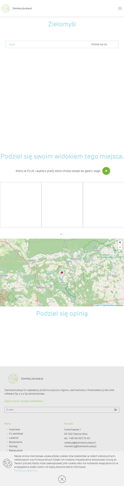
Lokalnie (13, 437)
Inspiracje (14, 429)
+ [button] (120, 242)
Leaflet (97, 305)
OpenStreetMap (108, 305)
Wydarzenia (15, 442)
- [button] (120, 247)
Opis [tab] (12, 44)
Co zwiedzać (16, 433)
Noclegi (13, 446)
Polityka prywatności (26, 470)
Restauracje (16, 450)
